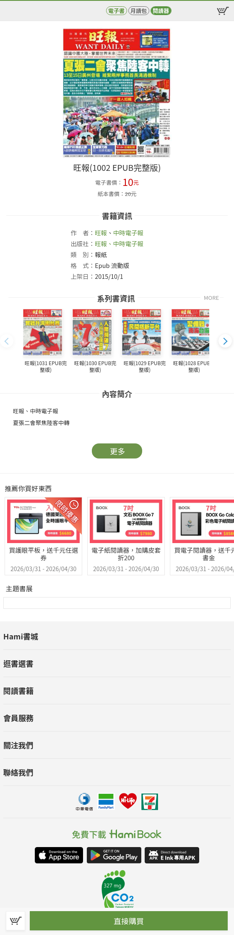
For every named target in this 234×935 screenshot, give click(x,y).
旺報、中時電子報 (119, 243)
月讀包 (138, 11)
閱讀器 (161, 11)
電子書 (116, 11)
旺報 (101, 232)
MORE (211, 297)
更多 (117, 451)
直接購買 (129, 920)
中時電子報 (128, 232)
